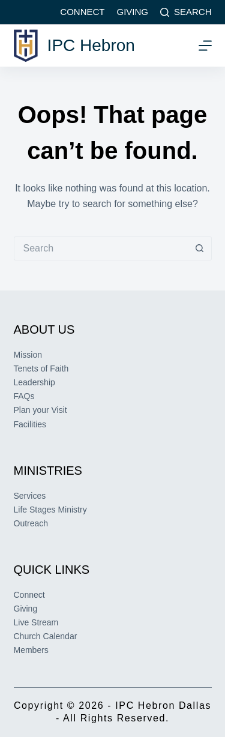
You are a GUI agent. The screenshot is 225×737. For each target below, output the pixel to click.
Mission (28, 354)
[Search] (186, 12)
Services (30, 496)
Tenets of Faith (41, 368)
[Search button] (200, 248)
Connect (82, 12)
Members (31, 650)
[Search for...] (101, 248)
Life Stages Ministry (50, 509)
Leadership (34, 382)
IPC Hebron (91, 45)
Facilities (30, 424)
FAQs (24, 396)
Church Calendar (45, 636)
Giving (132, 12)
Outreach (31, 523)
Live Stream (36, 622)
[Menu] (205, 45)
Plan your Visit (40, 410)
